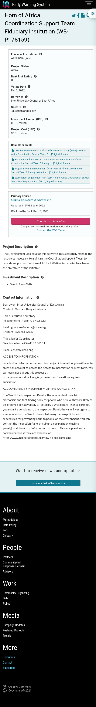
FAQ (5, 530)
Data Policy (9, 525)
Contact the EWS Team (51, 230)
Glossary (8, 535)
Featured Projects (14, 630)
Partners (8, 557)
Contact (7, 662)
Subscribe (9, 668)
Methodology (10, 520)
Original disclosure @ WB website (31, 199)
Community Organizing (16, 593)
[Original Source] (59, 154)
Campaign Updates (14, 625)
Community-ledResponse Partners (14, 564)
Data (5, 598)
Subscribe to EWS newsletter (48, 483)
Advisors (8, 571)
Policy (6, 603)
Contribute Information (51, 221)
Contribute (9, 657)
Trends (7, 635)
